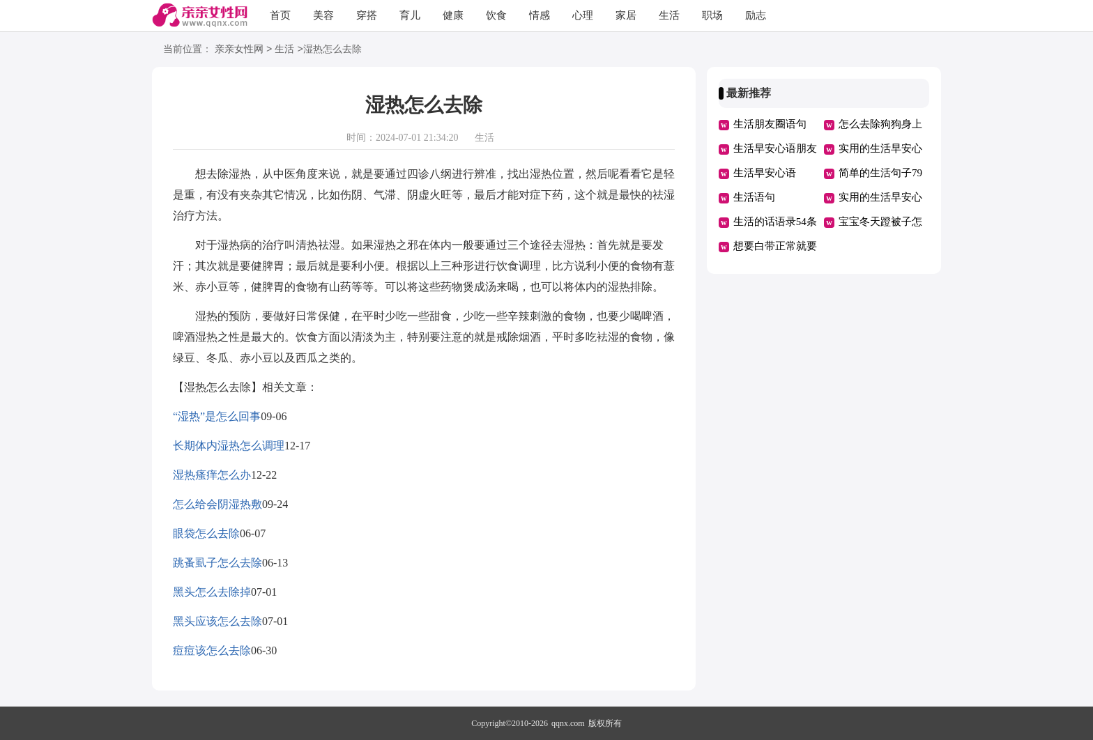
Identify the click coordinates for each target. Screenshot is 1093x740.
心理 (582, 15)
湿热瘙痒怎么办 (212, 475)
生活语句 (754, 197)
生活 (669, 15)
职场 (712, 15)
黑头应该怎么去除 (217, 621)
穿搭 (366, 15)
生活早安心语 (764, 172)
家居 (626, 15)
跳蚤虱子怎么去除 (217, 563)
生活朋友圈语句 (770, 124)
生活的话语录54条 (775, 221)
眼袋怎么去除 (206, 533)
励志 (755, 15)
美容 (323, 15)
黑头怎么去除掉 (212, 592)
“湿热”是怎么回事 (217, 416)
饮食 (496, 15)
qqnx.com (568, 723)
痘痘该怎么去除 (212, 650)
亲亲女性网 (239, 50)
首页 (280, 15)
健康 (453, 15)
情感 (539, 15)
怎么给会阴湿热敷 (217, 504)
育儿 (409, 15)
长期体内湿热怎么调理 (228, 446)
